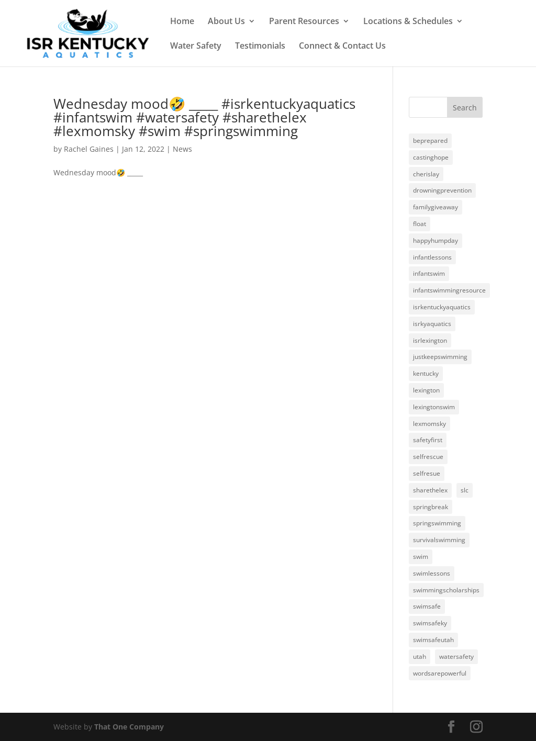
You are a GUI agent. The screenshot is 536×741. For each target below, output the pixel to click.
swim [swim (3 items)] (420, 556)
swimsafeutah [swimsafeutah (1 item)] (433, 639)
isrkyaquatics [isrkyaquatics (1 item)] (432, 323)
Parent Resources (304, 22)
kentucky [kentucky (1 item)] (426, 373)
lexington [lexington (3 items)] (426, 390)
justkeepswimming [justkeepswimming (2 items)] (440, 356)
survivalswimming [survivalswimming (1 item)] (439, 539)
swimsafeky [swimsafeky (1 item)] (430, 623)
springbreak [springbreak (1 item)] (430, 506)
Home (182, 22)
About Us (226, 22)
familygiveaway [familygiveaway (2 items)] (435, 207)
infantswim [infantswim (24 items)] (429, 273)
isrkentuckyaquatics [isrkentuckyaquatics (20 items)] (442, 306)
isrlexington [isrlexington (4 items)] (430, 340)
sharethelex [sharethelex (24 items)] (430, 490)
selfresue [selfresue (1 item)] (426, 473)
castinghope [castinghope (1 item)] (431, 157)
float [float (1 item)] (419, 223)
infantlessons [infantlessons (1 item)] (432, 257)
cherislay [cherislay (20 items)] (426, 174)
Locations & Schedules (408, 22)
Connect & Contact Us (342, 46)
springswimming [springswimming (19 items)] (437, 523)
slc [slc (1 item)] (464, 490)
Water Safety (195, 46)
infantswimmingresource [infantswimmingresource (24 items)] (449, 290)
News (182, 149)
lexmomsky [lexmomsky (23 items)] (429, 423)
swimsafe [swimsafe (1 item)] (427, 606)
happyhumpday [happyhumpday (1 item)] (435, 240)
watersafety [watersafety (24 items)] (456, 656)
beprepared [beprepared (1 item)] (430, 140)
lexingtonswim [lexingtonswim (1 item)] (434, 406)
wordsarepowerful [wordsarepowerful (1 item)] (439, 673)
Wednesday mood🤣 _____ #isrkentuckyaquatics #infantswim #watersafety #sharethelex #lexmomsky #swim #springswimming (204, 117)
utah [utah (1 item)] (419, 656)
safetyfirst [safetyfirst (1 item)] (427, 439)
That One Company (129, 727)
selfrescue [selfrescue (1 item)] (428, 456)
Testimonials (260, 46)
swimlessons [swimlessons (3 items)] (431, 573)
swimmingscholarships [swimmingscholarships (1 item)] (446, 590)
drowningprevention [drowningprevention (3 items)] (442, 190)
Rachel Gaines (89, 149)
